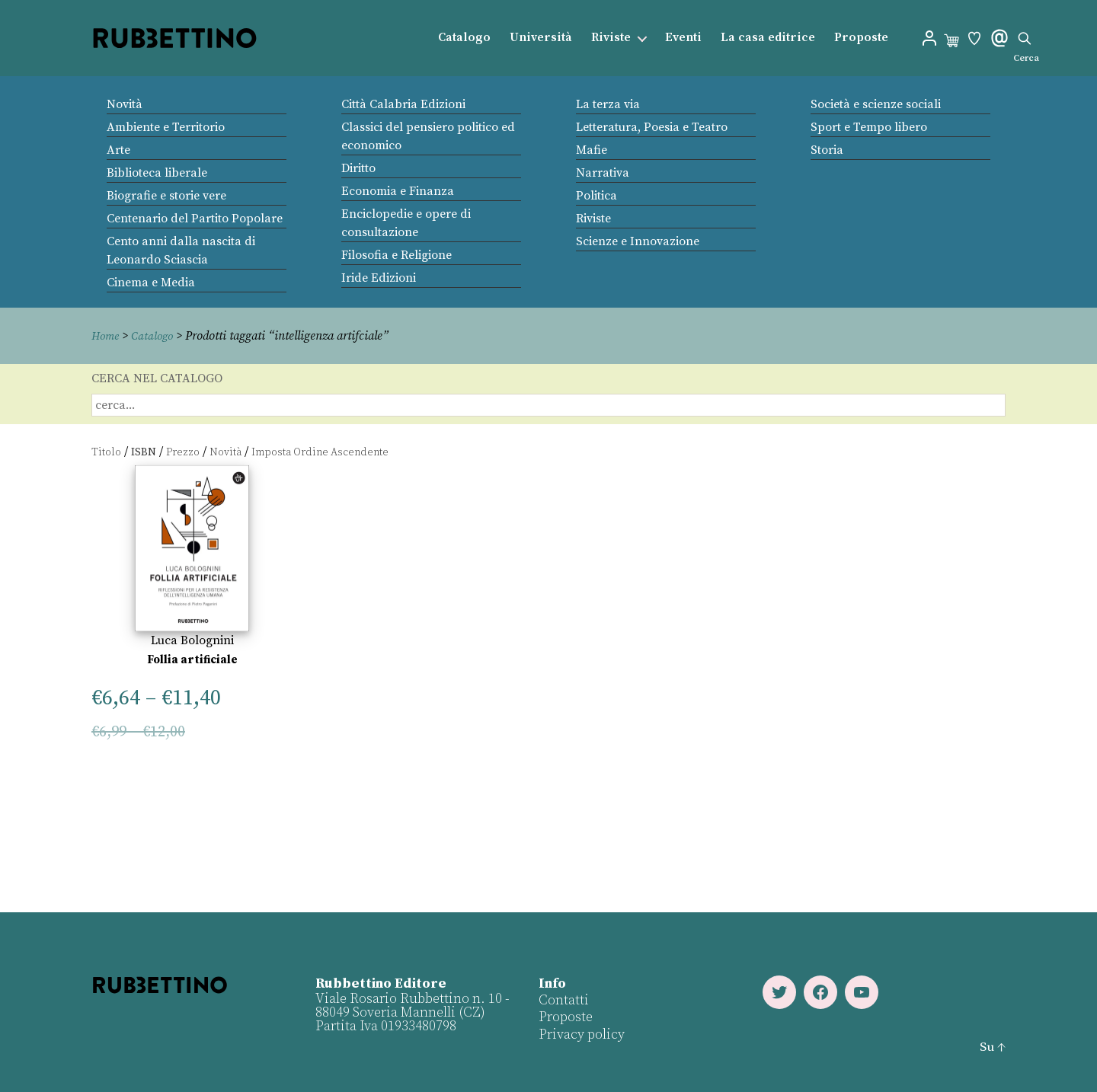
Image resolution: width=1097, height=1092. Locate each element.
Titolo (106, 451)
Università (541, 37)
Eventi (683, 37)
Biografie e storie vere (166, 195)
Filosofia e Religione (396, 255)
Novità (124, 104)
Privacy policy (581, 1034)
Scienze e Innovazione (637, 241)
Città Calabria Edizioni (403, 104)
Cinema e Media (151, 282)
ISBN (143, 451)
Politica (596, 195)
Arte (118, 150)
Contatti (563, 999)
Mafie (591, 150)
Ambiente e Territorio (166, 127)
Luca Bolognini (192, 640)
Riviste (611, 37)
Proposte (861, 37)
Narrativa (602, 172)
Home (106, 335)
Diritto (358, 168)
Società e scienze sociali (876, 104)
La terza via (608, 104)
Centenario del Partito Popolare (195, 218)
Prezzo (183, 451)
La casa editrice (768, 37)
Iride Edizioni (378, 278)
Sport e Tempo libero (869, 127)
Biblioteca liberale (157, 172)
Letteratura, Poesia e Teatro (652, 127)
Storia (827, 150)
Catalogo (464, 37)
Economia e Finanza (397, 191)
